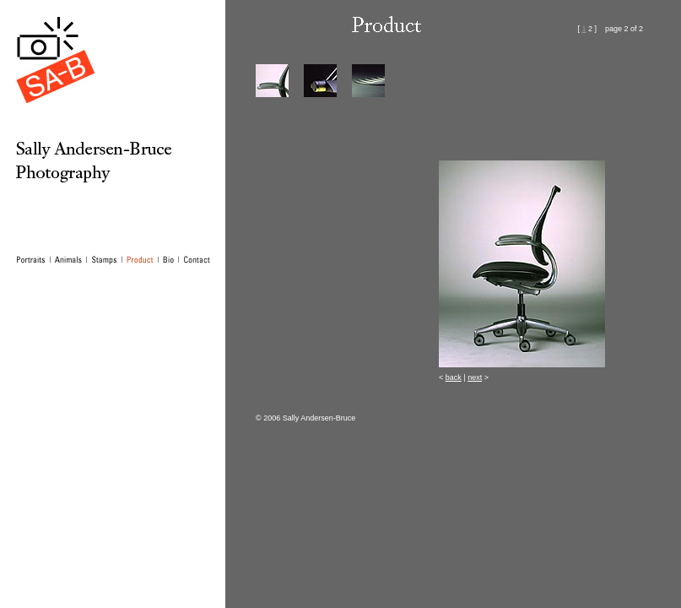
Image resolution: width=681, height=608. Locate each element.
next (475, 377)
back (454, 377)
